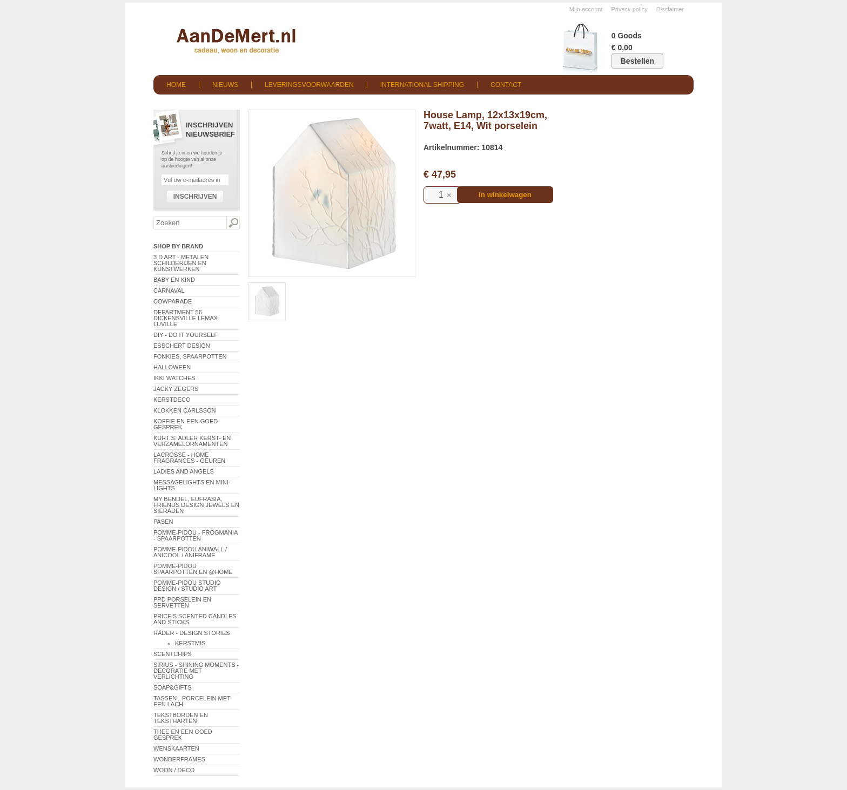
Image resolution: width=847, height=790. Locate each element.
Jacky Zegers (176, 389)
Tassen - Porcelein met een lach (192, 701)
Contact (505, 85)
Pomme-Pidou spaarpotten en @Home (193, 569)
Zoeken (232, 223)
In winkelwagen (505, 195)
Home (176, 85)
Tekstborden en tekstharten (180, 718)
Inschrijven (195, 196)
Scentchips (172, 654)
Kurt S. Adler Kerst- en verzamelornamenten (192, 441)
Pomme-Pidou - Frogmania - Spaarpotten (195, 535)
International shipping (422, 85)
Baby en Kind (174, 279)
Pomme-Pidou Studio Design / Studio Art (187, 585)
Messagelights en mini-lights (191, 485)
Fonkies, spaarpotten (190, 356)
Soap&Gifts (172, 687)
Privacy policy (629, 9)
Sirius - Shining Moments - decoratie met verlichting (196, 670)
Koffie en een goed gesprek (185, 424)
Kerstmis (190, 643)
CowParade (172, 301)
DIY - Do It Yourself (185, 335)
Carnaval (169, 290)
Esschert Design (181, 345)
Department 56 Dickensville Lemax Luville (185, 318)
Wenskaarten (176, 748)
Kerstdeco (171, 399)
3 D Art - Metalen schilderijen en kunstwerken (181, 263)
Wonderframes (179, 759)
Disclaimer (670, 9)
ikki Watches (174, 378)
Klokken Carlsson (184, 410)
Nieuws (225, 85)
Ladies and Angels (183, 471)
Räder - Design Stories (191, 633)
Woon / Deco (173, 770)
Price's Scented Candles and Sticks (195, 619)
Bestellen (637, 61)
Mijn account (586, 9)
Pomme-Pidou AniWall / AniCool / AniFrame (190, 552)
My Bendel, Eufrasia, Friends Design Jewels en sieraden (196, 505)
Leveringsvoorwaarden (309, 85)
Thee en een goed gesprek (182, 734)
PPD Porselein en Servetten (182, 602)
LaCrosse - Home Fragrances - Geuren (189, 457)
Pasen (163, 521)
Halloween (172, 367)
